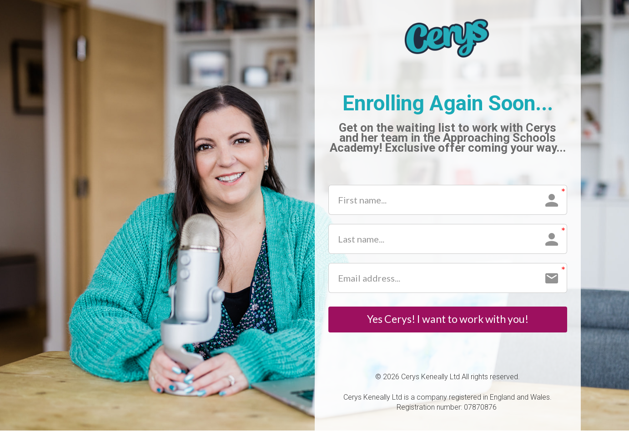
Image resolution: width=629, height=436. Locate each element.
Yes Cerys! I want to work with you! (447, 322)
